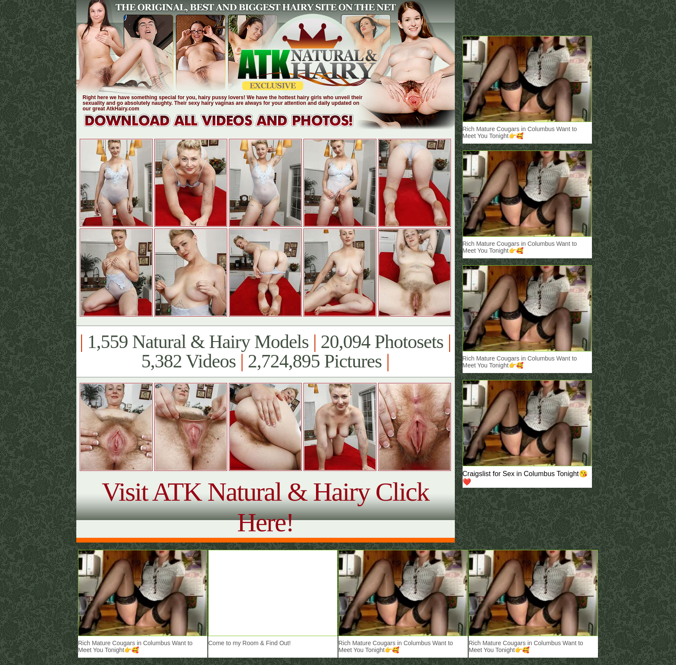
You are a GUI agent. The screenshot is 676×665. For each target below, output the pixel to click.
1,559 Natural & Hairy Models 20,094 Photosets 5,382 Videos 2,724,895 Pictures (265, 351)
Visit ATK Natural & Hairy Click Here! (265, 507)
